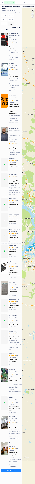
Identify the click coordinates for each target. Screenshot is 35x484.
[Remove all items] (4, 15)
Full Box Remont (13, 174)
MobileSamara (12, 369)
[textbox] (10, 15)
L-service (11, 353)
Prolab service (12, 198)
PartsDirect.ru (12, 95)
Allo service (12, 416)
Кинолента (12, 158)
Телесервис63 (12, 282)
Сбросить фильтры (16, 27)
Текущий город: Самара (9, 2)
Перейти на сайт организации (13, 40)
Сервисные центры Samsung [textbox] (3, 15)
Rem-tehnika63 (13, 315)
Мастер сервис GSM (14, 299)
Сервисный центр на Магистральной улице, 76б (14, 35)
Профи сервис (12, 331)
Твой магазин (12, 245)
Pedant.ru (11, 63)
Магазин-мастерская (14, 214)
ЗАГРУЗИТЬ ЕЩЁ (11, 470)
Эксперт (11, 442)
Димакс (11, 397)
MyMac (11, 261)
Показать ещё (11, 23)
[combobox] (4, 15)
